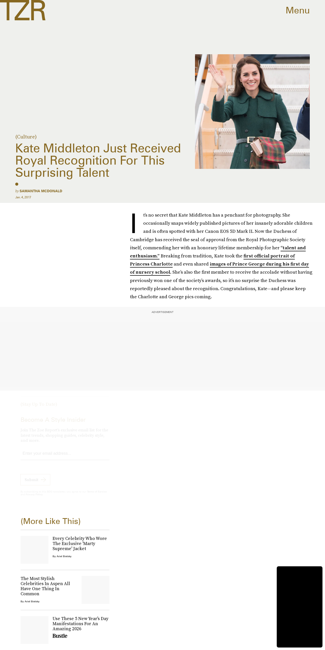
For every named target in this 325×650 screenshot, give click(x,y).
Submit (31, 484)
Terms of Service (97, 496)
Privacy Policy (34, 498)
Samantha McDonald (41, 191)
